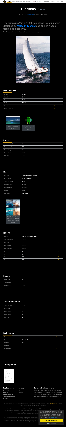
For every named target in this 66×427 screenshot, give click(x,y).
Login (57, 1)
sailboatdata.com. (53, 403)
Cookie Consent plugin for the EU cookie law (51, 424)
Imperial (39, 1)
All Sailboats (26, 1)
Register (52, 1)
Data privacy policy (8, 394)
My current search (17, 1)
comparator (29, 15)
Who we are (22, 391)
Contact (21, 392)
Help (61, 1)
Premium (46, 1)
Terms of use (53, 417)
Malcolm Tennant (26, 26)
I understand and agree (51, 421)
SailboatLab (9, 1)
